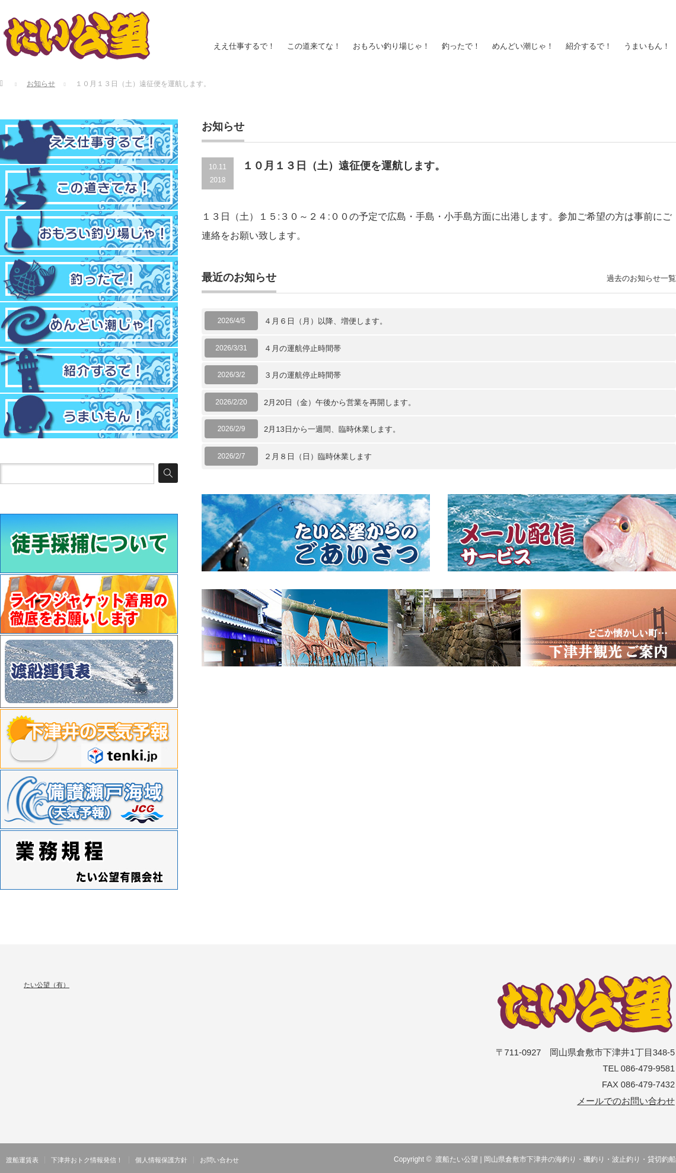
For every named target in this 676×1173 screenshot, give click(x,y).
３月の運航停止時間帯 (302, 375)
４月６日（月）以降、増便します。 (325, 321)
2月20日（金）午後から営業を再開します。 (340, 402)
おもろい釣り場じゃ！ (391, 46)
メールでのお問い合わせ (626, 1101)
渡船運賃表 (22, 1159)
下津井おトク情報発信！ (87, 1159)
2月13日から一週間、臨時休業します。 (332, 429)
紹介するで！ (589, 46)
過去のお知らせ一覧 (641, 278)
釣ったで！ (461, 46)
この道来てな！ (314, 46)
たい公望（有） (46, 984)
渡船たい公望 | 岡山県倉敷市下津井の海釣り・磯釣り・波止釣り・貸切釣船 (555, 1159)
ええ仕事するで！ (244, 46)
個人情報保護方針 (161, 1159)
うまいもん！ (647, 46)
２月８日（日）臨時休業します (318, 456)
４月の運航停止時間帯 (302, 348)
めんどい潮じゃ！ (523, 46)
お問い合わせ (219, 1159)
